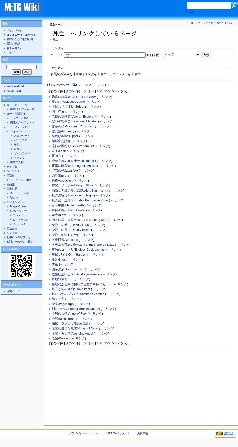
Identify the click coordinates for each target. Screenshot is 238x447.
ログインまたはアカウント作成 (213, 22)
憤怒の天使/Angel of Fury (69, 313)
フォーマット (18, 131)
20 (86, 91)
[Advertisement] (120, 8)
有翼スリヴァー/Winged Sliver (73, 185)
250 (107, 91)
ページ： (57, 55)
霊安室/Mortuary (63, 131)
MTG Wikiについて (117, 433)
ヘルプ (11, 52)
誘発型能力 (60, 175)
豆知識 (11, 184)
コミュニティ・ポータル (21, 34)
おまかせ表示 (15, 48)
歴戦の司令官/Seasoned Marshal (74, 121)
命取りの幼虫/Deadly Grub (70, 225)
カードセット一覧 (17, 104)
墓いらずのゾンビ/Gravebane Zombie (78, 294)
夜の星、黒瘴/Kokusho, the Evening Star (80, 200)
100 (99, 91)
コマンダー (20, 157)
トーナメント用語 (21, 179)
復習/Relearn (61, 338)
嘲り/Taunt (59, 111)
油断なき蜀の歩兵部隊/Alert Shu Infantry (80, 190)
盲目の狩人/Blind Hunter (68, 210)
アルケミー (19, 215)
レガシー (19, 148)
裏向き (56, 156)
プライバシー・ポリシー (83, 433)
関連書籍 (12, 228)
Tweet (191, 12)
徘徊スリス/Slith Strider (68, 106)
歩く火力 (58, 299)
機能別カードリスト (22, 122)
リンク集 (12, 232)
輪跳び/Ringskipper (65, 136)
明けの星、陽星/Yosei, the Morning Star (79, 220)
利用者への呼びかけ (19, 237)
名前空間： (154, 55)
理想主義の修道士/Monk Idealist (74, 161)
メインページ (15, 30)
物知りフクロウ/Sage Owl (70, 323)
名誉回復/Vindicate (65, 240)
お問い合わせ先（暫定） (21, 241)
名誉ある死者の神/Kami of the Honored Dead (83, 244)
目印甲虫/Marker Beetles (69, 205)
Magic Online (18, 206)
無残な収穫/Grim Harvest (69, 254)
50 (92, 91)
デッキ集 (12, 166)
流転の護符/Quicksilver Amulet (73, 146)
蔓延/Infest (59, 259)
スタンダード (22, 135)
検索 (5, 59)
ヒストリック (21, 219)
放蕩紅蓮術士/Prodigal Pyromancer (76, 274)
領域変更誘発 (61, 141)
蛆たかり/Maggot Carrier (69, 101)
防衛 (55, 264)
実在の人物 (17, 162)
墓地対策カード (63, 279)
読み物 (14, 197)
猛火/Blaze (59, 215)
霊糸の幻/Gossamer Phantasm (73, 126)
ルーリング (13, 170)
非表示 (77, 74)
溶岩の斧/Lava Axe (65, 170)
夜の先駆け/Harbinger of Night (73, 195)
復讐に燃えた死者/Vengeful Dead (75, 328)
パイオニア (20, 140)
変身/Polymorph (63, 304)
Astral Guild (14, 90)
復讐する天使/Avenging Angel (72, 333)
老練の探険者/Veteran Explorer (73, 116)
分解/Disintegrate (63, 318)
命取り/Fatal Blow (64, 234)
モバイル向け (11, 249)
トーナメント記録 (17, 127)
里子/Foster (60, 151)
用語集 (11, 175)
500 (114, 91)
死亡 (55, 39)
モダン (18, 144)
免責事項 (142, 433)
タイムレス (19, 224)
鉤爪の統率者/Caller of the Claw (74, 97)
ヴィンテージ (22, 153)
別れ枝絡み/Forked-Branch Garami (76, 309)
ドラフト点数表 (19, 118)
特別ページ (56, 24)
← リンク (104, 97)
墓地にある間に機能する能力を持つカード (82, 284)
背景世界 (12, 188)
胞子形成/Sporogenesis (68, 269)
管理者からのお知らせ (20, 39)
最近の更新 (13, 43)
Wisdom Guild (15, 86)
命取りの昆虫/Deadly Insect (71, 230)
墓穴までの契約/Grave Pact (71, 289)
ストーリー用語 (19, 193)
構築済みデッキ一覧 (22, 109)
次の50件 (72, 91)
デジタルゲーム (16, 202)
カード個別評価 (16, 113)
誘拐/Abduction (62, 180)
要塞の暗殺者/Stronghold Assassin (76, 166)
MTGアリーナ (18, 210)
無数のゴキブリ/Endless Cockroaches (78, 249)
